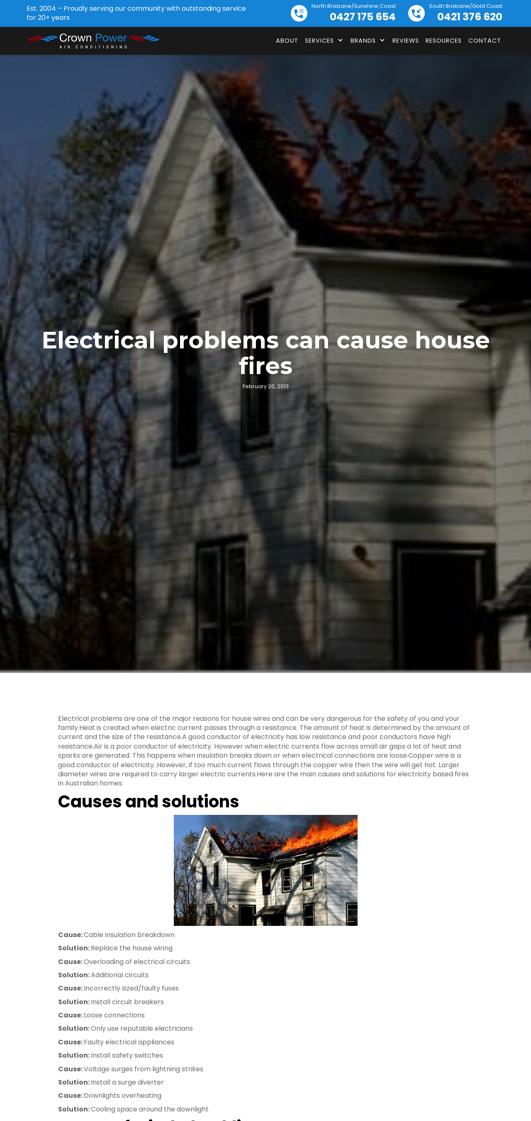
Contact (484, 40)
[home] (93, 41)
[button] (324, 40)
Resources (444, 40)
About (287, 40)
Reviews (405, 40)
